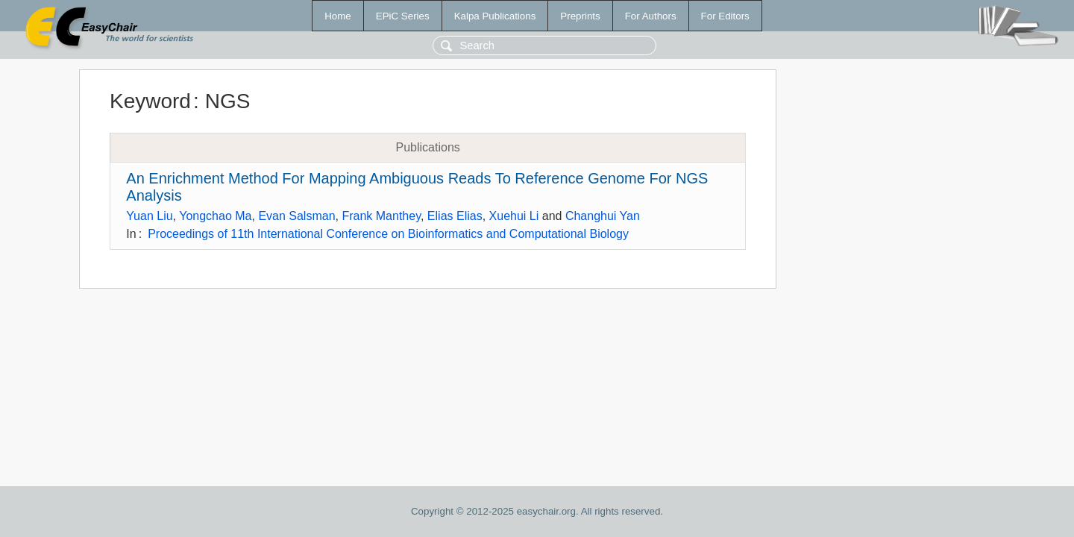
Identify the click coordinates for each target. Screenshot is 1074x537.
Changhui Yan (602, 216)
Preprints (580, 16)
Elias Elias (455, 216)
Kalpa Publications (495, 16)
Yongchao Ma (215, 216)
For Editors (725, 16)
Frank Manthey (381, 216)
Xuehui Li (514, 216)
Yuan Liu (149, 216)
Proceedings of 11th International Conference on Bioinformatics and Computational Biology (388, 233)
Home (337, 16)
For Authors (650, 16)
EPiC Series (403, 16)
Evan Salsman (296, 216)
